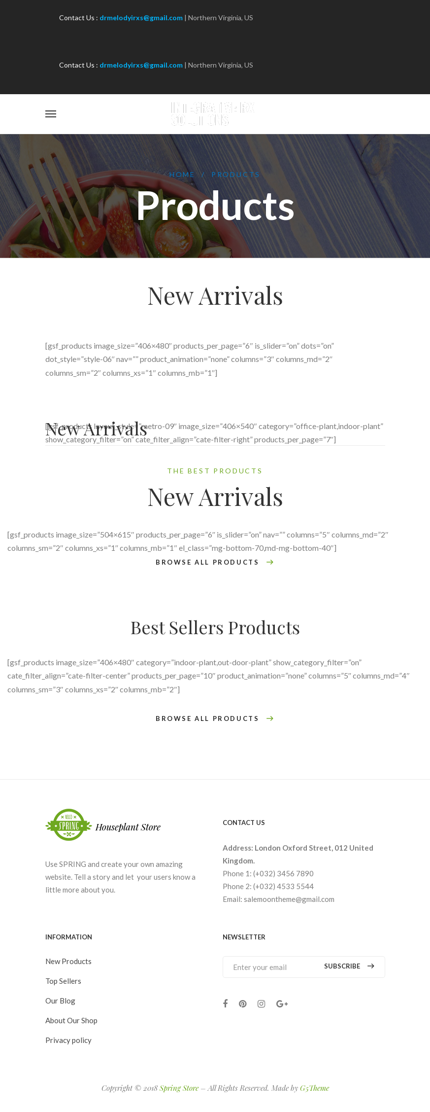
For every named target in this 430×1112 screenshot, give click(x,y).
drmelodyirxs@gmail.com (141, 17)
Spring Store (179, 1088)
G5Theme (314, 1088)
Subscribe (349, 966)
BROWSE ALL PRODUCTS (215, 563)
